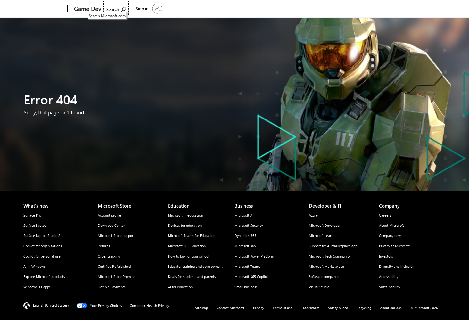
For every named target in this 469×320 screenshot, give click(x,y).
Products (144, 9)
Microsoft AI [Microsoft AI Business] (243, 215)
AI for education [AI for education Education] (180, 286)
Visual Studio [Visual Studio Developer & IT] (319, 286)
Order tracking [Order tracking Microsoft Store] (109, 256)
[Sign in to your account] (431, 8)
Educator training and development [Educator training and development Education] (195, 266)
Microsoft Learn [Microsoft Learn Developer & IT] (321, 235)
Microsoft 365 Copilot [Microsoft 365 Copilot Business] (251, 276)
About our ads (391, 307)
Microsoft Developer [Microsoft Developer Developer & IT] (325, 225)
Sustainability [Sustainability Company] (389, 286)
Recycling (364, 307)
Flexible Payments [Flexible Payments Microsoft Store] (112, 286)
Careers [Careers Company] (385, 215)
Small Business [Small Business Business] (246, 286)
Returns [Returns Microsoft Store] (104, 245)
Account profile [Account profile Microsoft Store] (109, 215)
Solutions (116, 9)
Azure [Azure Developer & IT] (313, 215)
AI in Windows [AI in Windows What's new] (34, 266)
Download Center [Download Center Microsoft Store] (111, 225)
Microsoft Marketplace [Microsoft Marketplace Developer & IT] (326, 266)
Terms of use (282, 307)
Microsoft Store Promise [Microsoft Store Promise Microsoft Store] (116, 276)
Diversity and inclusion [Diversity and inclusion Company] (396, 266)
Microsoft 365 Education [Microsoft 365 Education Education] (187, 245)
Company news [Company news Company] (390, 235)
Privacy (258, 307)
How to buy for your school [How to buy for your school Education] (188, 256)
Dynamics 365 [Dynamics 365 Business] (245, 235)
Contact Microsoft (230, 307)
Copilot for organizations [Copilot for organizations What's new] (42, 245)
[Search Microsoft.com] (399, 8)
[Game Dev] (87, 9)
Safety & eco (338, 307)
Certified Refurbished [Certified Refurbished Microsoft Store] (114, 266)
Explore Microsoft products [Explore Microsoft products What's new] (44, 276)
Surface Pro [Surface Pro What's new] (32, 215)
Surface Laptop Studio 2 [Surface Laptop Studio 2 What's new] (41, 235)
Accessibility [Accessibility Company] (388, 276)
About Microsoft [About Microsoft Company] (391, 225)
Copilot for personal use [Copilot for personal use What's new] (42, 256)
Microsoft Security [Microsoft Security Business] (248, 225)
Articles (216, 9)
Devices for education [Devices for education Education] (185, 225)
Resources (168, 9)
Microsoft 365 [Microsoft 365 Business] (245, 245)
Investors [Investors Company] (386, 256)
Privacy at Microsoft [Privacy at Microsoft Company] (394, 245)
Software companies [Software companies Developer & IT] (324, 276)
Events (193, 9)
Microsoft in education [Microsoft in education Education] (185, 215)
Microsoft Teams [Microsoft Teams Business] (247, 266)
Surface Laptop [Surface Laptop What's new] (34, 225)
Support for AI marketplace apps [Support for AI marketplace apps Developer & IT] (334, 245)
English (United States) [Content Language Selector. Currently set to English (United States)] (51, 305)
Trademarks (310, 307)
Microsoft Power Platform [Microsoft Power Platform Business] (254, 256)
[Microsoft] (43, 9)
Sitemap (201, 307)
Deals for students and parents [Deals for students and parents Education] (192, 276)
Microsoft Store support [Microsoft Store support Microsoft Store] (116, 235)
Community (240, 9)
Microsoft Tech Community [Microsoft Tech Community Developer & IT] (329, 256)
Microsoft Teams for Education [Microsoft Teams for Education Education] (191, 235)
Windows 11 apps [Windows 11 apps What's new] (37, 286)
